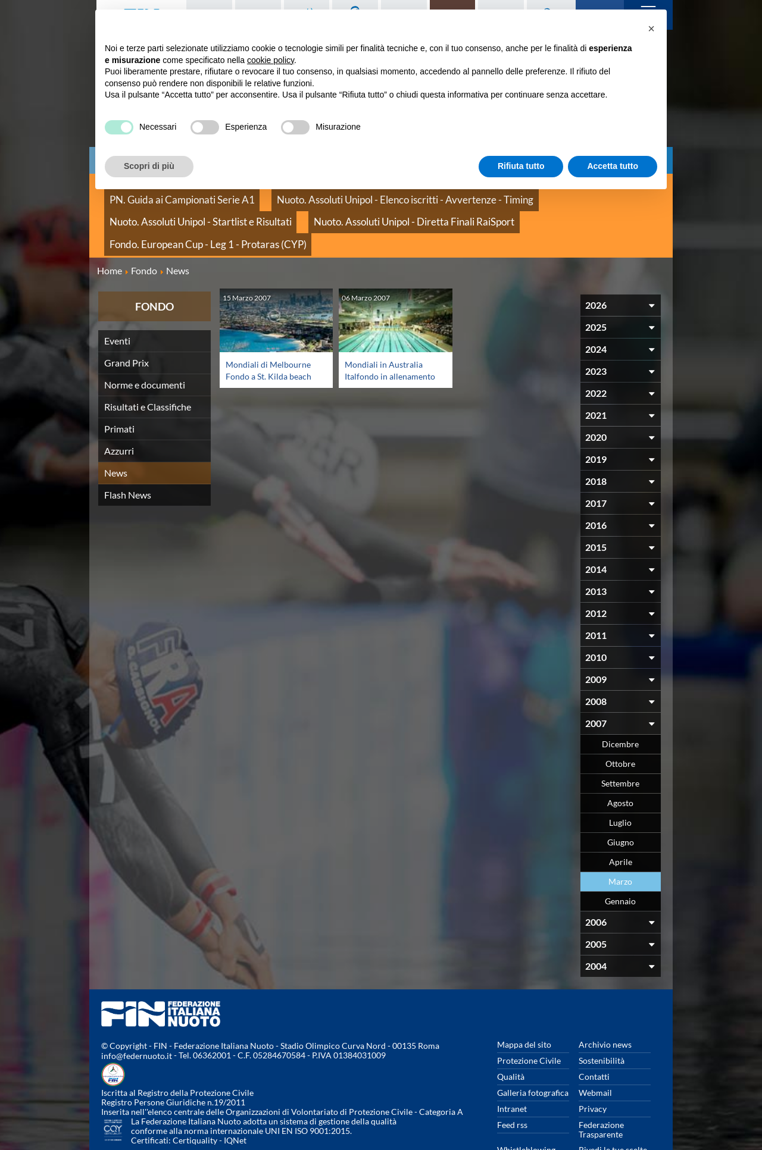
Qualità (510, 1035)
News (115, 431)
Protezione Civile (529, 1019)
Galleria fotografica (533, 1051)
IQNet (235, 1100)
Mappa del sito (524, 1003)
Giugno (620, 801)
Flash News (127, 453)
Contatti (594, 1035)
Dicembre (620, 703)
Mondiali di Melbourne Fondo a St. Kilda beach (273, 328)
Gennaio (620, 860)
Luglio (620, 781)
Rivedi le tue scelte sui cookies (613, 1113)
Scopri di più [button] (149, 166)
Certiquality (195, 1100)
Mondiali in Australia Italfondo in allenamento (387, 334)
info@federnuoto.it (136, 1015)
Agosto (620, 762)
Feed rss (512, 1084)
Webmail (595, 1051)
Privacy (593, 1068)
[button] (651, 28)
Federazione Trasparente (601, 1088)
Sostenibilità (601, 1019)
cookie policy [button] (270, 60)
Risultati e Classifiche (147, 365)
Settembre (620, 742)
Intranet (512, 1068)
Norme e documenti (144, 343)
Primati (119, 387)
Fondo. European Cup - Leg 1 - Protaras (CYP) (374, 208)
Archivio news (605, 1003)
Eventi (117, 299)
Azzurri (119, 409)
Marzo (620, 840)
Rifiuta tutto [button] (521, 166)
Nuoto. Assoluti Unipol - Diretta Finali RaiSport (191, 208)
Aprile (620, 821)
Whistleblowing (526, 1109)
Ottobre (620, 722)
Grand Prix (126, 321)
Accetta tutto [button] (612, 166)
